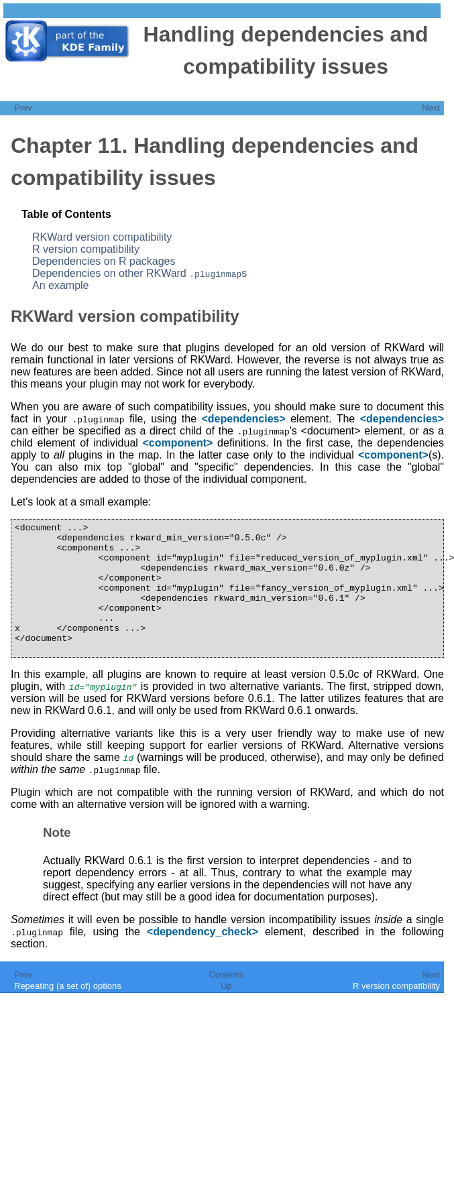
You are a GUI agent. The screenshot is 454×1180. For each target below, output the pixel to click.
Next (431, 108)
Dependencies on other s (139, 273)
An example (60, 285)
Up (226, 1012)
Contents (226, 1001)
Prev (23, 108)
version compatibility (102, 237)
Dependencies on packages (103, 261)
